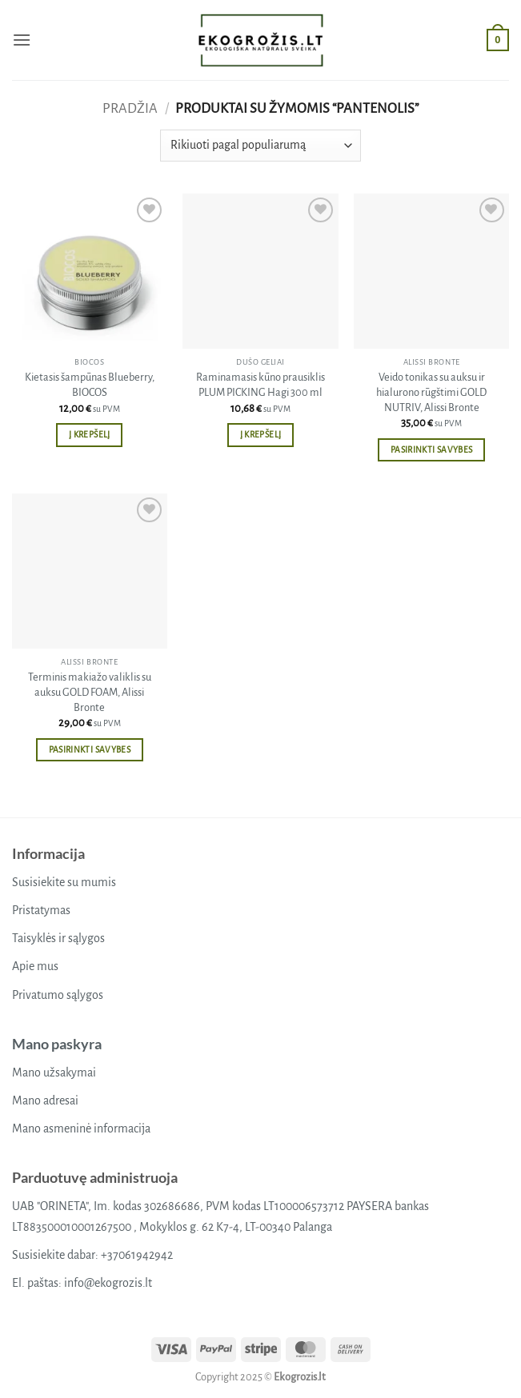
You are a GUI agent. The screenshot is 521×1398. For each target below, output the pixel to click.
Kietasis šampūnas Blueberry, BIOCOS (89, 384)
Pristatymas (41, 910)
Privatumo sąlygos (57, 995)
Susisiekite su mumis (64, 882)
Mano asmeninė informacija (81, 1128)
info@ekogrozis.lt (108, 1282)
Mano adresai (45, 1100)
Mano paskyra (57, 1043)
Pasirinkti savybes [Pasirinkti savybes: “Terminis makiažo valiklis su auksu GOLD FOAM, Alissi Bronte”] (89, 749)
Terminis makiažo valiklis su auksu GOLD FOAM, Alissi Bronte (89, 692)
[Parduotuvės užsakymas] (260, 146)
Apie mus (35, 966)
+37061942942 (137, 1254)
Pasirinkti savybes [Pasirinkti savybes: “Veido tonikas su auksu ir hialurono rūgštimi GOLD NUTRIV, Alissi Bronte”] (431, 449)
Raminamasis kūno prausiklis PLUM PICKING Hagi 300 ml (260, 384)
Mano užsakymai (54, 1072)
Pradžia (130, 108)
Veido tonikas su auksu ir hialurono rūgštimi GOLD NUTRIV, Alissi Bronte (431, 392)
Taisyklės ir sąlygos (58, 938)
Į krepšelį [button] (89, 434)
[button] (21, 39)
